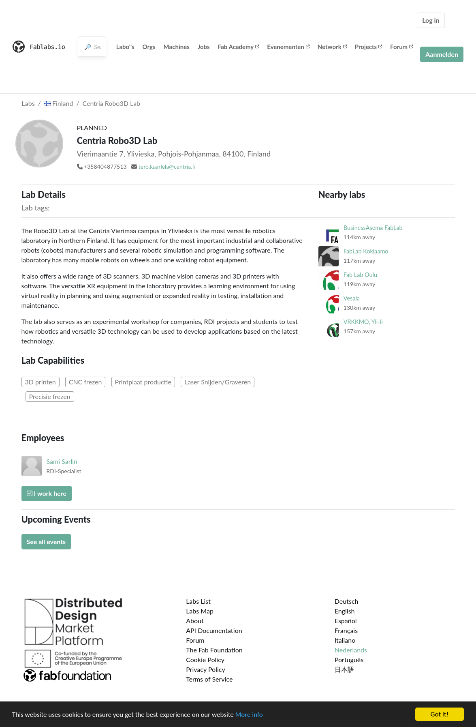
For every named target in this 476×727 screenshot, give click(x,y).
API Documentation (214, 630)
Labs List (198, 601)
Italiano (345, 640)
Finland (58, 103)
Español (346, 620)
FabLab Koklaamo (366, 251)
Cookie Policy (205, 659)
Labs (28, 103)
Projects (368, 46)
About (195, 620)
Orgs (149, 46)
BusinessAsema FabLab (373, 227)
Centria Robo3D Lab (112, 103)
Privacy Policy (205, 669)
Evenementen (288, 46)
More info (249, 714)
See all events (46, 541)
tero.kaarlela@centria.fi (167, 166)
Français (346, 630)
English (345, 611)
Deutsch (347, 601)
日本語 (344, 669)
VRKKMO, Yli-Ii (363, 321)
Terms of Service (209, 679)
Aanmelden (441, 54)
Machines (177, 46)
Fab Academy (238, 46)
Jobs (204, 46)
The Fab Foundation (214, 650)
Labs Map (199, 611)
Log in (430, 20)
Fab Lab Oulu (360, 274)
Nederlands (351, 650)
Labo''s (125, 46)
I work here (46, 493)
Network (332, 46)
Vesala (352, 298)
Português (349, 659)
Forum (401, 46)
